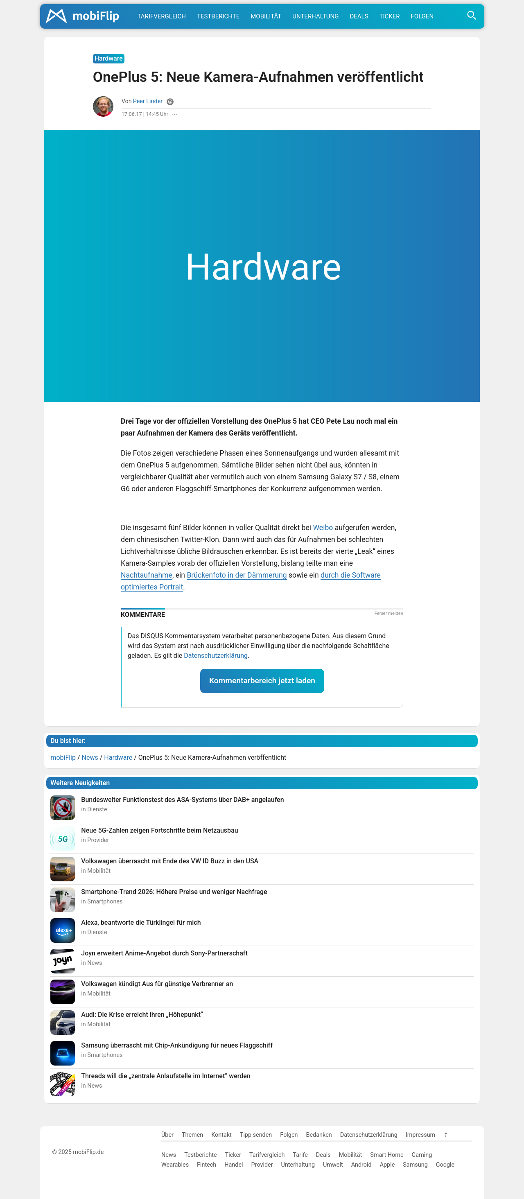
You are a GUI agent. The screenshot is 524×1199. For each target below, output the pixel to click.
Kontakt (221, 1134)
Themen (192, 1134)
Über (167, 1134)
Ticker (389, 16)
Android (361, 1164)
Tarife (300, 1155)
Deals (359, 16)
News (168, 1155)
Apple (387, 1164)
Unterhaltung (315, 16)
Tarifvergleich (162, 16)
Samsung (415, 1164)
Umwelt (333, 1164)
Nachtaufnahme (146, 575)
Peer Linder (148, 101)
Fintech (206, 1164)
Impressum (420, 1134)
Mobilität (266, 16)
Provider (262, 1164)
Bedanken (319, 1134)
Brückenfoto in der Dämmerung (237, 575)
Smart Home (386, 1155)
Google (445, 1164)
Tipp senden (256, 1134)
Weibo (323, 528)
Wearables (175, 1164)
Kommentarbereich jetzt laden (262, 680)
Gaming (422, 1155)
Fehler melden (389, 613)
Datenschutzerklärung (216, 655)
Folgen (422, 16)
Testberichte (218, 16)
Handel (233, 1164)
